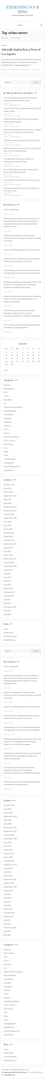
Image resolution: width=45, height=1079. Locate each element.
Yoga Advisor (8, 470)
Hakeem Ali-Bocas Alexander (19, 93)
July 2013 (7, 574)
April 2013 (7, 585)
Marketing (8, 422)
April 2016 (7, 525)
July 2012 (7, 600)
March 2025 (8, 492)
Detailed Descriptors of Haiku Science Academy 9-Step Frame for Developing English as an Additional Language (22, 299)
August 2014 (8, 548)
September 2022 (10, 496)
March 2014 (8, 555)
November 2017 (10, 507)
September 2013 (10, 566)
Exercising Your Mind (22, 9)
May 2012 (7, 603)
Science (4, 45)
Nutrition (7, 426)
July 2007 (7, 611)
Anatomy (7, 385)
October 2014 (9, 540)
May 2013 (7, 581)
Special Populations (11, 437)
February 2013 (9, 592)
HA (5, 404)
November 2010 (10, 607)
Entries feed (8, 633)
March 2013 (8, 588)
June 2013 (7, 577)
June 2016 (7, 522)
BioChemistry (9, 389)
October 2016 (9, 514)
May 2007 (7, 614)
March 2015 (8, 537)
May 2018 (7, 499)
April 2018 (7, 503)
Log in (6, 629)
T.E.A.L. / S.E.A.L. (10, 441)
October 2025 (9, 485)
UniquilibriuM (9, 463)
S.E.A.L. (6, 429)
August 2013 (8, 570)
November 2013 (10, 559)
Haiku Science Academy (13, 407)
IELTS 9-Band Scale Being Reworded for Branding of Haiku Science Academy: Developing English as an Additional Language (22, 313)
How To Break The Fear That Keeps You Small (21, 180)
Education (8, 400)
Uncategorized (9, 459)
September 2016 (10, 518)
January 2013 (9, 596)
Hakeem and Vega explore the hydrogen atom (22, 250)
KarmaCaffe (8, 415)
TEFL (6, 448)
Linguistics (8, 418)
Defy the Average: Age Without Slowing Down (22, 140)
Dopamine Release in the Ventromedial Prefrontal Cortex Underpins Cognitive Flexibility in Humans (22, 238)
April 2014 (7, 551)
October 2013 (9, 563)
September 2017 (10, 511)
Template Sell (9, 1075)
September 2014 (10, 544)
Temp (6, 452)
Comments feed (10, 636)
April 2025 (7, 488)
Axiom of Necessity (11, 210)
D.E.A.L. (6, 396)
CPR (5, 392)
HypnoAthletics (10, 411)
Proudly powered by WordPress (14, 1072)
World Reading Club (11, 466)
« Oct (6, 370)
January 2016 (9, 533)
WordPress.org (9, 640)
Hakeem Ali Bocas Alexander (21, 69)
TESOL (6, 455)
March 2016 (8, 529)
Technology (8, 444)
